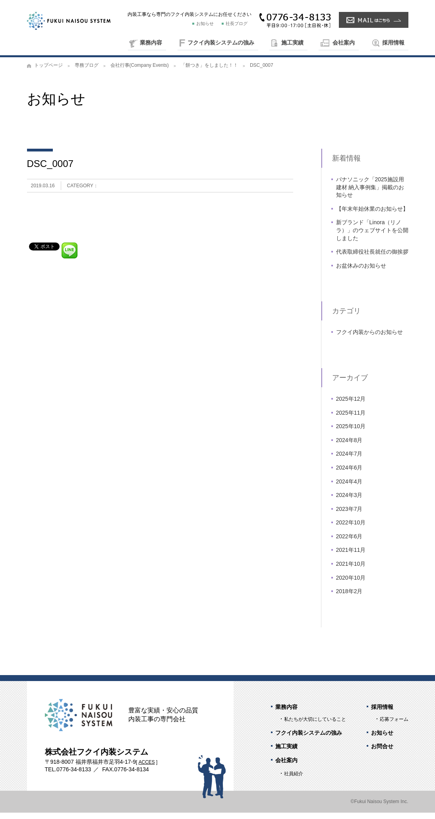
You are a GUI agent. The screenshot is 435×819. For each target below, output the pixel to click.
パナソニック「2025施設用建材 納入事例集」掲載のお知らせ (370, 193)
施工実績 (292, 42)
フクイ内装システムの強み (221, 42)
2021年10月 (351, 570)
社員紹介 (293, 780)
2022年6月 (349, 543)
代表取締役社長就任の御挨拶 (372, 258)
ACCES (147, 768)
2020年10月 (351, 583)
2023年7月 (349, 515)
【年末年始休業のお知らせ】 (372, 215)
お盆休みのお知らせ (361, 272)
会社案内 (344, 42)
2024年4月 (349, 487)
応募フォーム (394, 725)
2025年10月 (351, 432)
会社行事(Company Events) (139, 71)
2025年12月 (351, 405)
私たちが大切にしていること (315, 725)
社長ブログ (236, 23)
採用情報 (393, 42)
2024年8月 (349, 446)
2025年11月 (351, 418)
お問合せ (382, 752)
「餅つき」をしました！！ (209, 71)
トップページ (48, 71)
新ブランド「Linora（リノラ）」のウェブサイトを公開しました (372, 236)
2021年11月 (351, 556)
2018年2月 (349, 597)
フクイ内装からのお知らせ (369, 338)
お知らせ (205, 23)
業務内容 (151, 42)
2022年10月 (351, 529)
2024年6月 (349, 474)
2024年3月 (349, 501)
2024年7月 (349, 460)
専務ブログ (87, 71)
